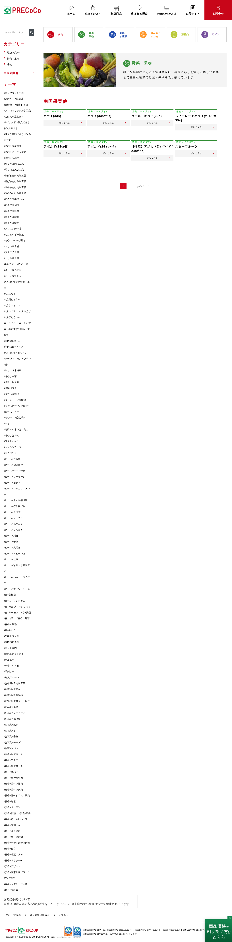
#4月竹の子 (10, 311)
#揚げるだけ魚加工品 (15, 181)
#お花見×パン (11, 748)
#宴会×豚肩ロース (13, 766)
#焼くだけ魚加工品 (14, 169)
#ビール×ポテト (12, 482)
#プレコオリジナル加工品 (17, 110)
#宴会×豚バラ (11, 771)
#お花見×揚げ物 (12, 718)
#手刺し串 (9, 671)
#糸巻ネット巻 (11, 665)
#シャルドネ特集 (12, 370)
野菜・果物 (13, 58)
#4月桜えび (25, 311)
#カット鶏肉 (10, 648)
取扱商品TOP (14, 52)
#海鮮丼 (19, 98)
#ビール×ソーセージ (14, 476)
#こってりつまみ (12, 276)
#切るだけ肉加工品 (14, 199)
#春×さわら (25, 606)
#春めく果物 (10, 624)
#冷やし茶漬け (11, 394)
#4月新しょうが (12, 299)
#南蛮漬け (20, 417)
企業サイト (193, 10)
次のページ (143, 192)
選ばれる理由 (139, 10)
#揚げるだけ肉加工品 (15, 175)
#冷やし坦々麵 (11, 382)
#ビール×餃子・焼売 (14, 470)
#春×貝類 (26, 612)
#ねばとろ (9, 264)
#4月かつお (10, 323)
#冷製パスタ (10, 388)
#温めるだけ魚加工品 (15, 193)
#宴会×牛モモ (11, 760)
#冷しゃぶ (9, 400)
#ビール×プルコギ (13, 530)
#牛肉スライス (11, 636)
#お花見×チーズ (12, 742)
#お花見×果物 (11, 736)
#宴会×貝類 (10, 813)
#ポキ (7, 423)
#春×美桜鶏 (10, 594)
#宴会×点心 (10, 848)
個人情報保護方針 (39, 915)
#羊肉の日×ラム (12, 341)
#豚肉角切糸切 (11, 642)
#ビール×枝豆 (11, 559)
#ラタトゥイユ (11, 441)
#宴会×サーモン (12, 807)
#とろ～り (22, 264)
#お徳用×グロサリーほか (17, 701)
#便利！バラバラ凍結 (15, 152)
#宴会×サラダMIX (13, 860)
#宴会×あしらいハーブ (16, 819)
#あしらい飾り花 (12, 228)
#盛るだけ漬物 (11, 222)
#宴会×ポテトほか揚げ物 (17, 842)
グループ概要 (13, 915)
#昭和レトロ (21, 104)
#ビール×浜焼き (12, 547)
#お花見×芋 (10, 730)
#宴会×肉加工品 (12, 825)
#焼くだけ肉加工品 (14, 163)
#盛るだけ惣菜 (11, 216)
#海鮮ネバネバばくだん (16, 429)
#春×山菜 (8, 618)
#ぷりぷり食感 (11, 258)
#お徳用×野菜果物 (13, 695)
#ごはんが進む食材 (14, 116)
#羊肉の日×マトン (13, 346)
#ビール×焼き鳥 (12, 459)
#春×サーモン (11, 612)
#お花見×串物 (11, 707)
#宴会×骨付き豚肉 (13, 783)
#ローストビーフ (12, 411)
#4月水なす (10, 293)
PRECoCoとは (167, 10)
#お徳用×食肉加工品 (14, 683)
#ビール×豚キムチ (13, 524)
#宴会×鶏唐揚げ (12, 831)
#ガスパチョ (10, 453)
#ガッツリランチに (14, 93)
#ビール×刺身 (11, 535)
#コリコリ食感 (11, 246)
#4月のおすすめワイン (15, 352)
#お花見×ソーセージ (14, 712)
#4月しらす (25, 323)
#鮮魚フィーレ (11, 677)
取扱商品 (116, 10)
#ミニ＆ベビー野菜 (14, 234)
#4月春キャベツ (12, 305)
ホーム (71, 10)
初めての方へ (93, 10)
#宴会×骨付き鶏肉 (13, 789)
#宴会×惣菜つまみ (13, 854)
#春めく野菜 (22, 618)
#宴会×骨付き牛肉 (13, 777)
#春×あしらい (11, 630)
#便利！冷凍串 (11, 157)
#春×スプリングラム (14, 600)
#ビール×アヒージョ (14, 553)
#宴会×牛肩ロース (13, 754)
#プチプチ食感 (11, 252)
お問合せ (218, 10)
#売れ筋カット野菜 (14, 653)
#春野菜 (8, 104)
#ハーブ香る (19, 240)
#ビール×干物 (11, 541)
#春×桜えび (10, 606)
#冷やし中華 (10, 376)
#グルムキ (9, 659)
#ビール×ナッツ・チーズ (17, 589)
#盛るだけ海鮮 (11, 211)
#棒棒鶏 (21, 400)
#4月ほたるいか (12, 317)
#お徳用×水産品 (12, 689)
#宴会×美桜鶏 (11, 890)
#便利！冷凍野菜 (12, 146)
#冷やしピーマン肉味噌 (16, 405)
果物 (9, 64)
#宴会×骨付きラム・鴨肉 (17, 795)
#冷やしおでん (11, 435)
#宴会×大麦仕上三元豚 (16, 884)
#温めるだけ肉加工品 (15, 187)
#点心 (7, 240)
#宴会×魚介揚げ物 (13, 837)
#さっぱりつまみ (12, 270)
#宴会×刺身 (25, 813)
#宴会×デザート (12, 866)
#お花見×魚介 (11, 724)
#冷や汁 (8, 417)
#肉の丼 (8, 98)
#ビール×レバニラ (13, 518)
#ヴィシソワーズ (12, 447)
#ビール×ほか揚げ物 (14, 506)
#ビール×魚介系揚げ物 (16, 500)
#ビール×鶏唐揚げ (13, 464)
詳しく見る (64, 126)
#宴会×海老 (10, 801)
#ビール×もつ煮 (12, 512)
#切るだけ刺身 (11, 205)
